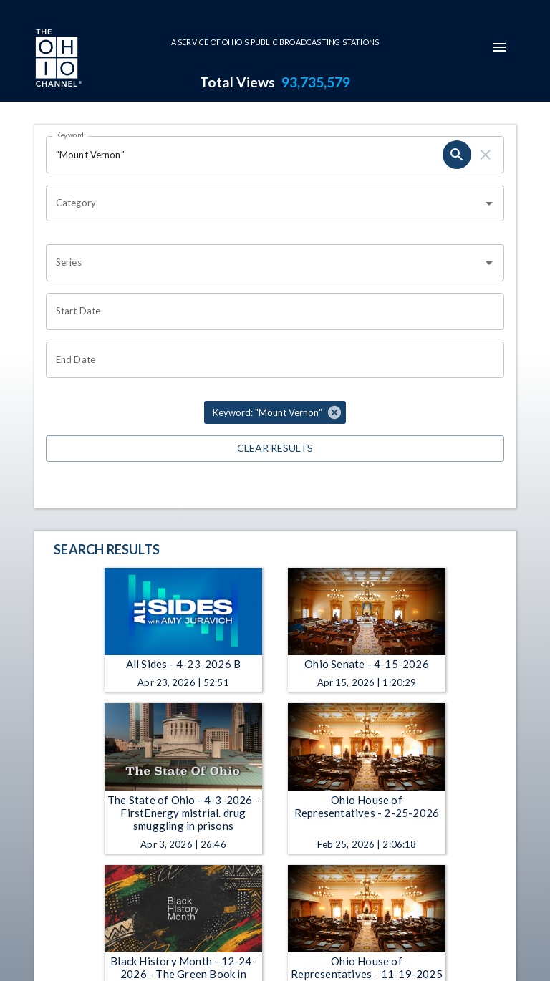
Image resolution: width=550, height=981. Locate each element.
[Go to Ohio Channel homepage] (57, 59)
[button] (275, 412)
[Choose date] (270, 311)
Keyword (70, 134)
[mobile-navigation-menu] (499, 47)
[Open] (489, 203)
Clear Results (275, 448)
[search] (457, 154)
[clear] (485, 154)
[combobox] (264, 203)
